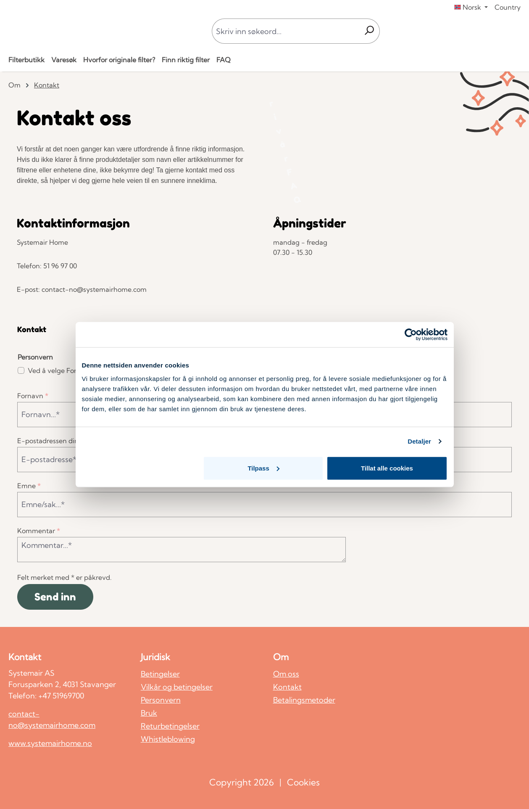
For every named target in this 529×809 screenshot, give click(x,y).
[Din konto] (504, 31)
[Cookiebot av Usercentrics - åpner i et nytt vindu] (410, 334)
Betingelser (160, 674)
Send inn (55, 597)
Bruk (149, 713)
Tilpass (263, 467)
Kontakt (287, 687)
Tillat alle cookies (387, 467)
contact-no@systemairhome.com (51, 719)
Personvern (161, 700)
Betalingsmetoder (304, 700)
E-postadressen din (50, 440)
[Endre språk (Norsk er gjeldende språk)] (471, 7)
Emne (29, 485)
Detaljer (419, 441)
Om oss (286, 674)
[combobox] (285, 31)
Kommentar (38, 530)
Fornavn (32, 395)
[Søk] (369, 31)
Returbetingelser (170, 726)
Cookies (303, 782)
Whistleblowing (168, 739)
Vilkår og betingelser (177, 687)
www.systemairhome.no (50, 743)
